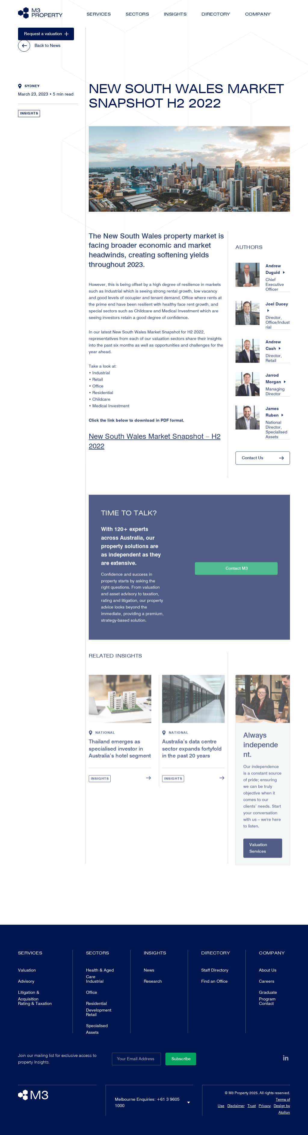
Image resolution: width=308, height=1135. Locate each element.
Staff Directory (214, 970)
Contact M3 (237, 580)
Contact (266, 1003)
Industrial (94, 981)
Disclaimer (236, 1105)
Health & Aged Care (100, 973)
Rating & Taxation (35, 1003)
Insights (175, 14)
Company (258, 14)
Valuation (27, 970)
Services (99, 14)
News (149, 970)
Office (91, 992)
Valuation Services (258, 860)
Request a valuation (46, 33)
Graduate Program (268, 995)
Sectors (137, 14)
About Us (267, 970)
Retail (91, 1014)
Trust (252, 1105)
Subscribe (181, 1058)
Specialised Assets (97, 1029)
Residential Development (98, 1006)
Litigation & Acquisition (28, 995)
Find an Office (214, 981)
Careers (266, 981)
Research (153, 981)
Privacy (265, 1105)
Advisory (26, 981)
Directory (216, 14)
